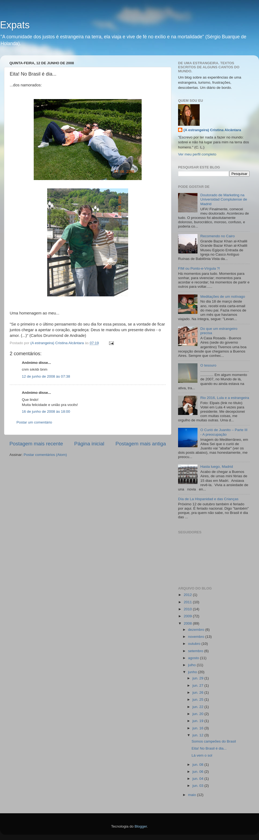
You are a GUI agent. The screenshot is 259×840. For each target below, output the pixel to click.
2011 (188, 602)
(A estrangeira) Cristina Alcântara (212, 130)
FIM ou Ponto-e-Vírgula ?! (199, 268)
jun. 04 (198, 779)
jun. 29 (198, 678)
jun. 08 (198, 765)
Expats (15, 25)
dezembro (196, 630)
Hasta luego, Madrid (216, 467)
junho (193, 672)
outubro (195, 644)
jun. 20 (198, 714)
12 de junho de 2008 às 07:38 (46, 376)
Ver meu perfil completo (197, 154)
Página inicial (89, 443)
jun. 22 (198, 707)
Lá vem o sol (202, 755)
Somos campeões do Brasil (214, 741)
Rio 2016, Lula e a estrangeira (224, 398)
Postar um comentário (34, 422)
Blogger (141, 826)
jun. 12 (198, 735)
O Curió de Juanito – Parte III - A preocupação (223, 432)
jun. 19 (198, 721)
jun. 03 (198, 786)
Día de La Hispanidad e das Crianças (208, 499)
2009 (188, 616)
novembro (196, 637)
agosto (194, 658)
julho (192, 665)
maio (192, 795)
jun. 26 (198, 692)
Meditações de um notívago (222, 296)
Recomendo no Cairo (217, 236)
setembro (196, 651)
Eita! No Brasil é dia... (209, 748)
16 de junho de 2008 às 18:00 (46, 411)
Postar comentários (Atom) (45, 455)
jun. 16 (198, 728)
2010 (188, 609)
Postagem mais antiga (140, 443)
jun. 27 (198, 685)
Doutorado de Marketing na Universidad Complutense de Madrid (223, 199)
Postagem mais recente (36, 443)
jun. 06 (198, 772)
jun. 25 (198, 699)
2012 (188, 595)
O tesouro (208, 365)
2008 (188, 623)
